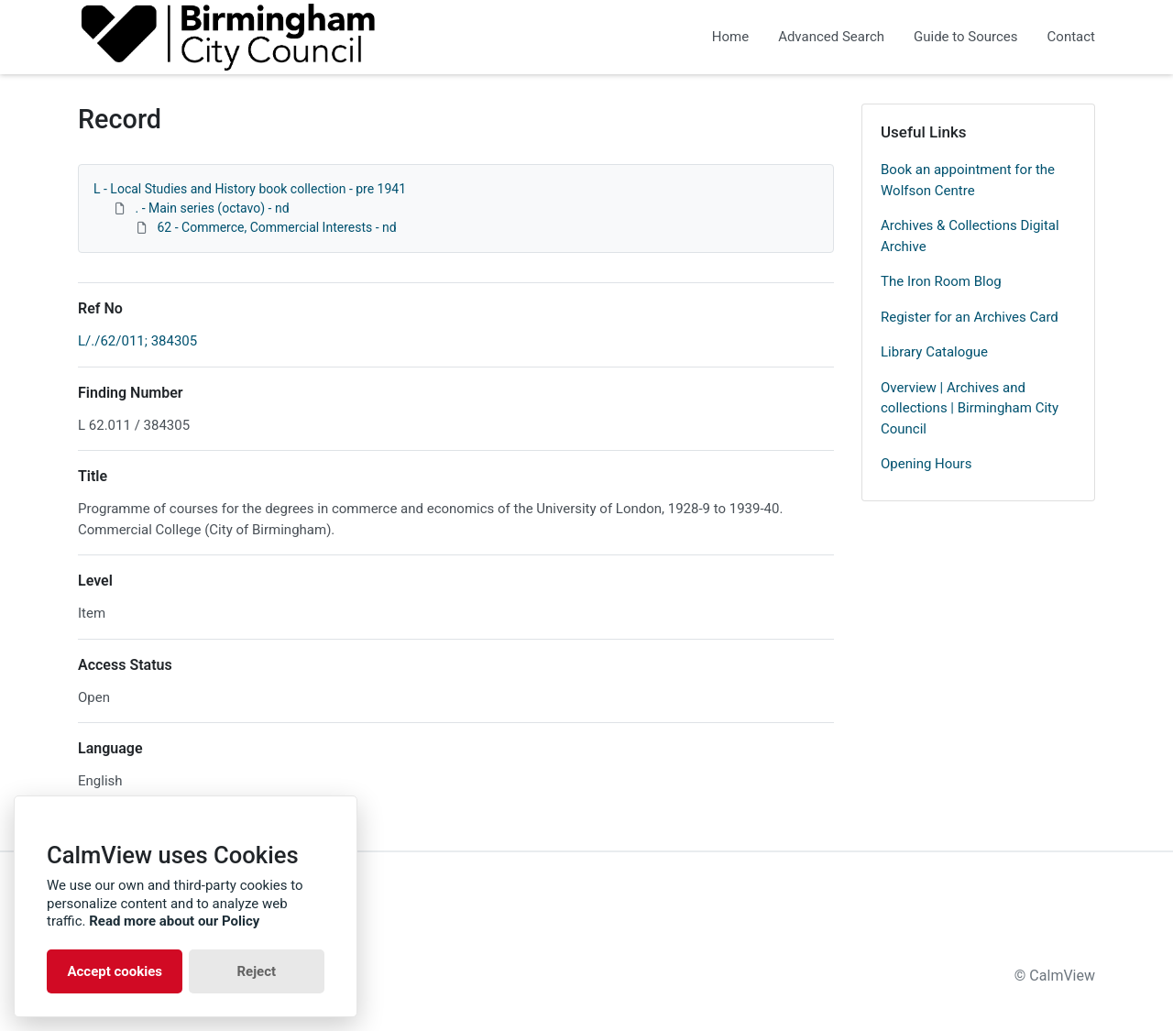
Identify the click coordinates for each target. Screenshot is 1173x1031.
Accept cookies (114, 971)
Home (730, 36)
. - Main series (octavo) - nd (212, 208)
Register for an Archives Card (969, 317)
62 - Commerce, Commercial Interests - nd (276, 227)
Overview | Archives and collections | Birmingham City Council (969, 408)
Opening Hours (926, 463)
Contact (1071, 36)
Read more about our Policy (174, 921)
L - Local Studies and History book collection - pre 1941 (249, 188)
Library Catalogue (934, 352)
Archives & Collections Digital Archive (970, 236)
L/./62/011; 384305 (137, 341)
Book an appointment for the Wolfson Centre (968, 180)
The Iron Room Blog (941, 281)
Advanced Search (831, 36)
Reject (256, 971)
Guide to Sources (966, 36)
